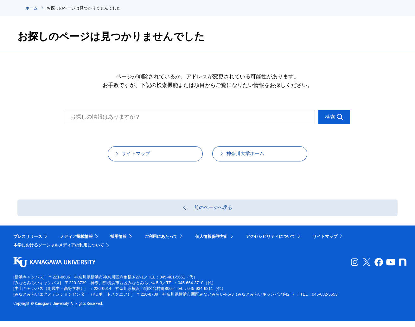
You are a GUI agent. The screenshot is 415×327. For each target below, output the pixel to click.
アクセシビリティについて (270, 242)
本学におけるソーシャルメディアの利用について (58, 251)
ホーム (31, 8)
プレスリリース (27, 242)
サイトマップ (142, 156)
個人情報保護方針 (211, 242)
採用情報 (118, 242)
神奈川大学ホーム (252, 156)
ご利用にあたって (160, 242)
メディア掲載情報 (76, 242)
